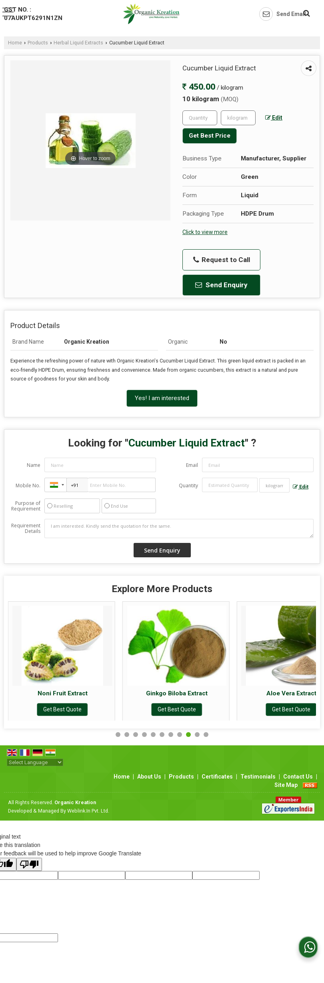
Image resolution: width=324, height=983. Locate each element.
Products (38, 43)
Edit (273, 117)
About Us (149, 776)
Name (33, 465)
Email (192, 465)
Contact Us (298, 776)
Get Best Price (209, 135)
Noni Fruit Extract (66, 693)
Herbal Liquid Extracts (78, 43)
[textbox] (238, 117)
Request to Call (221, 260)
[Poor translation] (29, 864)
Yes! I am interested (162, 398)
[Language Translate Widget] (35, 762)
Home (15, 43)
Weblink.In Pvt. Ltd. (88, 811)
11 (206, 734)
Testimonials (258, 776)
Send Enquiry (221, 285)
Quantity (188, 485)
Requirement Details (25, 528)
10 (197, 734)
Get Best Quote (66, 709)
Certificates (217, 776)
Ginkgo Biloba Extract (181, 693)
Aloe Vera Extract (295, 693)
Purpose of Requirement (25, 506)
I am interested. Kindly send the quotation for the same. (179, 528)
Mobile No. (28, 485)
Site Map (286, 785)
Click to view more (205, 232)
